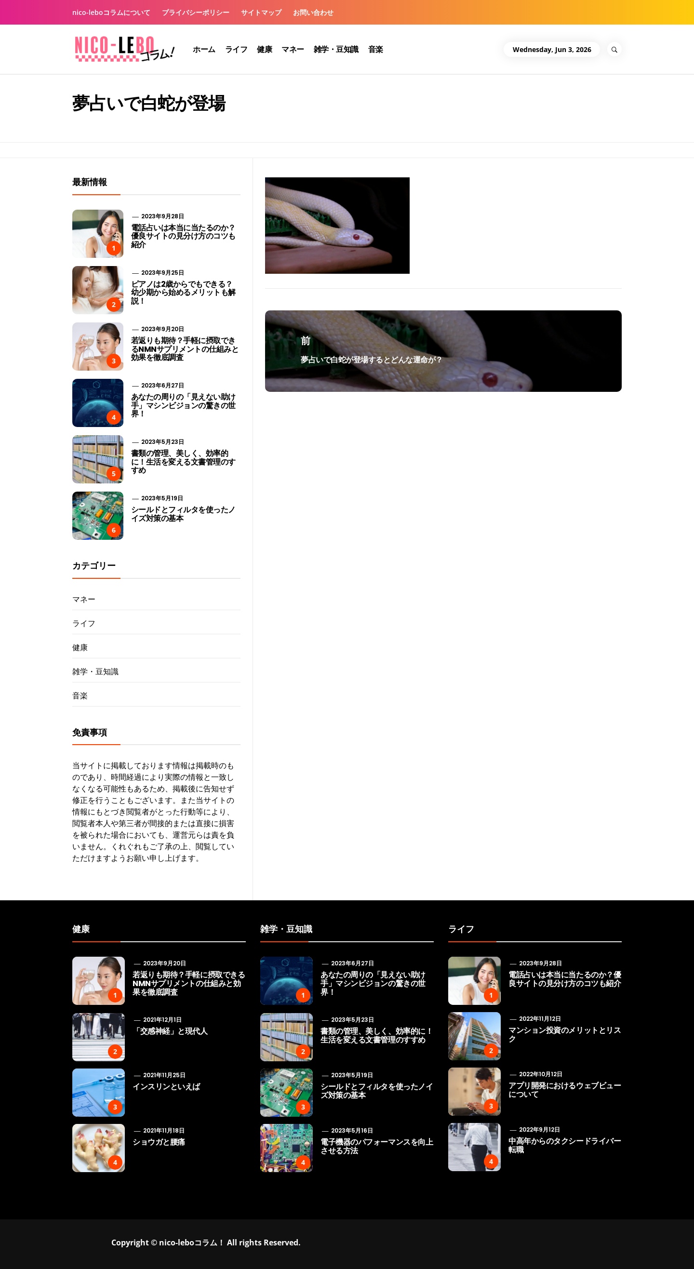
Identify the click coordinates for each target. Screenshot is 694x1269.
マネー (292, 49)
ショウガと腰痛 (159, 1142)
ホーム (204, 49)
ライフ (236, 49)
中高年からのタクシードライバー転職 (564, 1145)
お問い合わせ (313, 12)
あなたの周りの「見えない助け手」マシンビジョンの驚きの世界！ (183, 405)
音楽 (375, 49)
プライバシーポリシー (195, 12)
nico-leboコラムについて (111, 12)
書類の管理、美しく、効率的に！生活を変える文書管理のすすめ (183, 462)
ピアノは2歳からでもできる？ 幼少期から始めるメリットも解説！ (183, 293)
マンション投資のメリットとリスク (564, 1034)
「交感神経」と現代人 (170, 1031)
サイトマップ (261, 12)
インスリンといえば (166, 1086)
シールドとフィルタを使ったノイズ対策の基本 (183, 514)
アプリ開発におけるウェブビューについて (564, 1090)
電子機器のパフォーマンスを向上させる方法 (376, 1146)
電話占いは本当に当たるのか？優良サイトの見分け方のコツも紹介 (183, 236)
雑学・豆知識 (336, 49)
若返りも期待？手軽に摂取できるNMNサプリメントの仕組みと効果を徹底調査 (185, 349)
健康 (264, 49)
